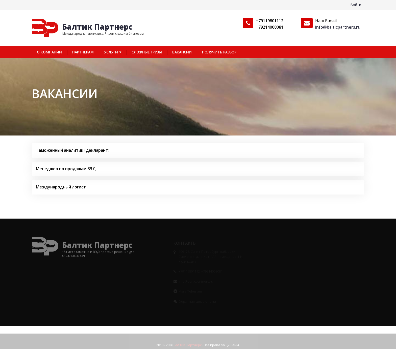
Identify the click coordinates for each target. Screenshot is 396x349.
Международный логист (61, 187)
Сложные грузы (147, 52)
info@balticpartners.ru (337, 27)
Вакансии (182, 52)
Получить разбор (219, 52)
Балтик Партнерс (97, 27)
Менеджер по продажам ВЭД (66, 168)
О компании (49, 52)
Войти (355, 4)
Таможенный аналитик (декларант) (73, 150)
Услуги (111, 52)
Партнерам (83, 52)
